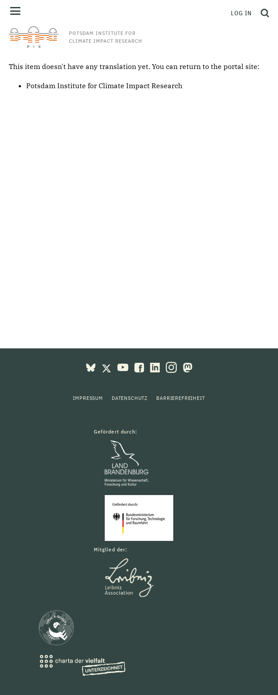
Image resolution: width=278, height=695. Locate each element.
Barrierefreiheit (180, 398)
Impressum (88, 398)
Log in (241, 13)
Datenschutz (130, 398)
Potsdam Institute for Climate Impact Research (104, 85)
